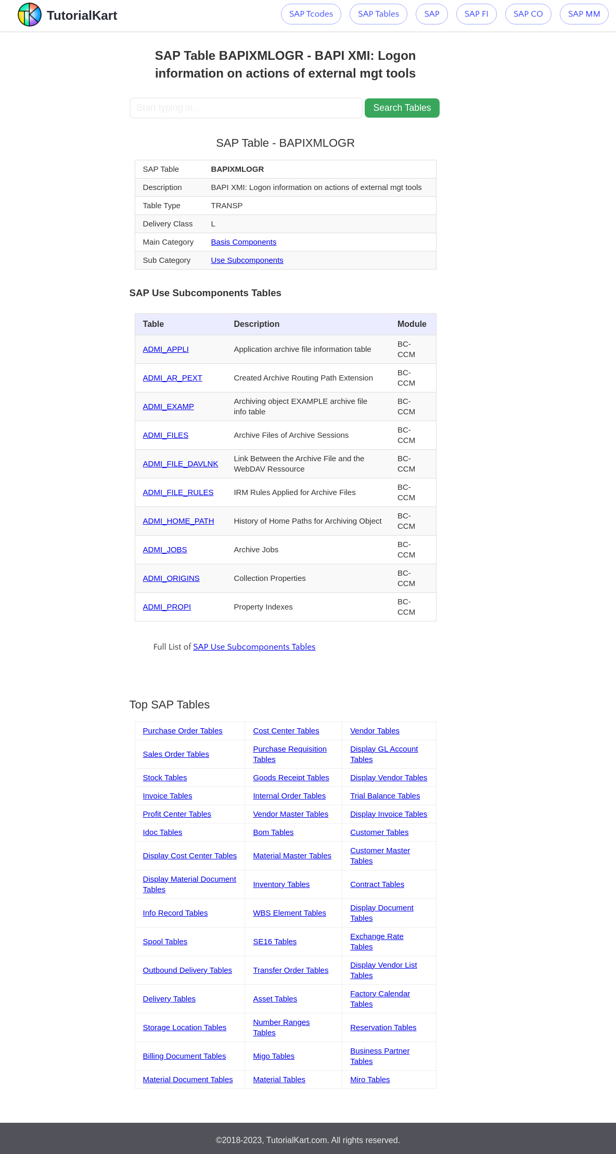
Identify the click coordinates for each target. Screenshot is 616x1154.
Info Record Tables (175, 912)
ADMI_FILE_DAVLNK (181, 463)
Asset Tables (275, 998)
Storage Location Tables (185, 1027)
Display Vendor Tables (388, 777)
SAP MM (584, 14)
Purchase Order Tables (183, 730)
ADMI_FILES (166, 434)
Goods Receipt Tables (291, 777)
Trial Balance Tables (385, 795)
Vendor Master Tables (290, 813)
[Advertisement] (64, 187)
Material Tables (279, 1079)
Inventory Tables (281, 884)
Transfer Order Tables (290, 970)
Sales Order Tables (176, 754)
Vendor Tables (375, 730)
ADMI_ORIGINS (171, 578)
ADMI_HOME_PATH (178, 520)
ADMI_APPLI (166, 349)
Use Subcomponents (247, 260)
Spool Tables (165, 941)
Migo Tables (273, 1055)
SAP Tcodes (311, 14)
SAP (431, 14)
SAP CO (528, 14)
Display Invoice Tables (388, 813)
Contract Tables (377, 884)
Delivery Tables (169, 998)
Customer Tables (379, 832)
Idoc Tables (163, 832)
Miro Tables (370, 1079)
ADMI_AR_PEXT (172, 377)
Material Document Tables (188, 1079)
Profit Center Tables (177, 813)
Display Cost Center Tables (190, 855)
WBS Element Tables (289, 912)
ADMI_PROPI (167, 606)
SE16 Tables (275, 941)
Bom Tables (273, 832)
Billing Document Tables (184, 1055)
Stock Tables (165, 777)
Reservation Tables (383, 1027)
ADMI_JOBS (165, 549)
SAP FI (477, 14)
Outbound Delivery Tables (188, 970)
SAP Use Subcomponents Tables (254, 647)
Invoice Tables (167, 795)
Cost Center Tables (286, 730)
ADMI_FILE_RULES (178, 492)
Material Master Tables (292, 855)
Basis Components (244, 241)
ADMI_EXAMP (168, 406)
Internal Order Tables (289, 795)
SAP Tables (378, 14)
